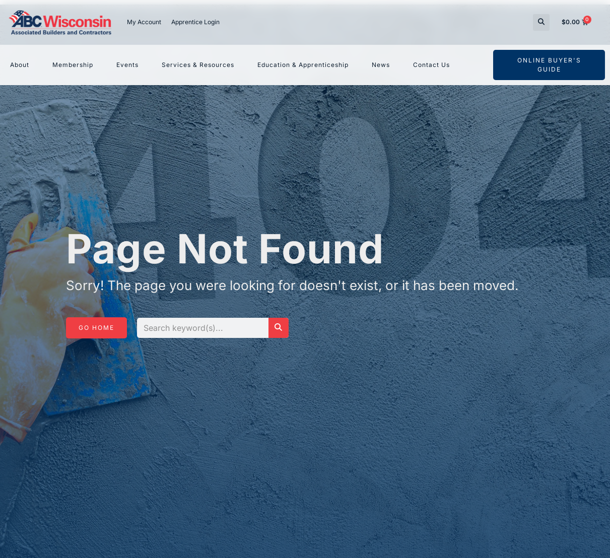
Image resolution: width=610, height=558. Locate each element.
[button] (541, 22)
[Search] (278, 328)
